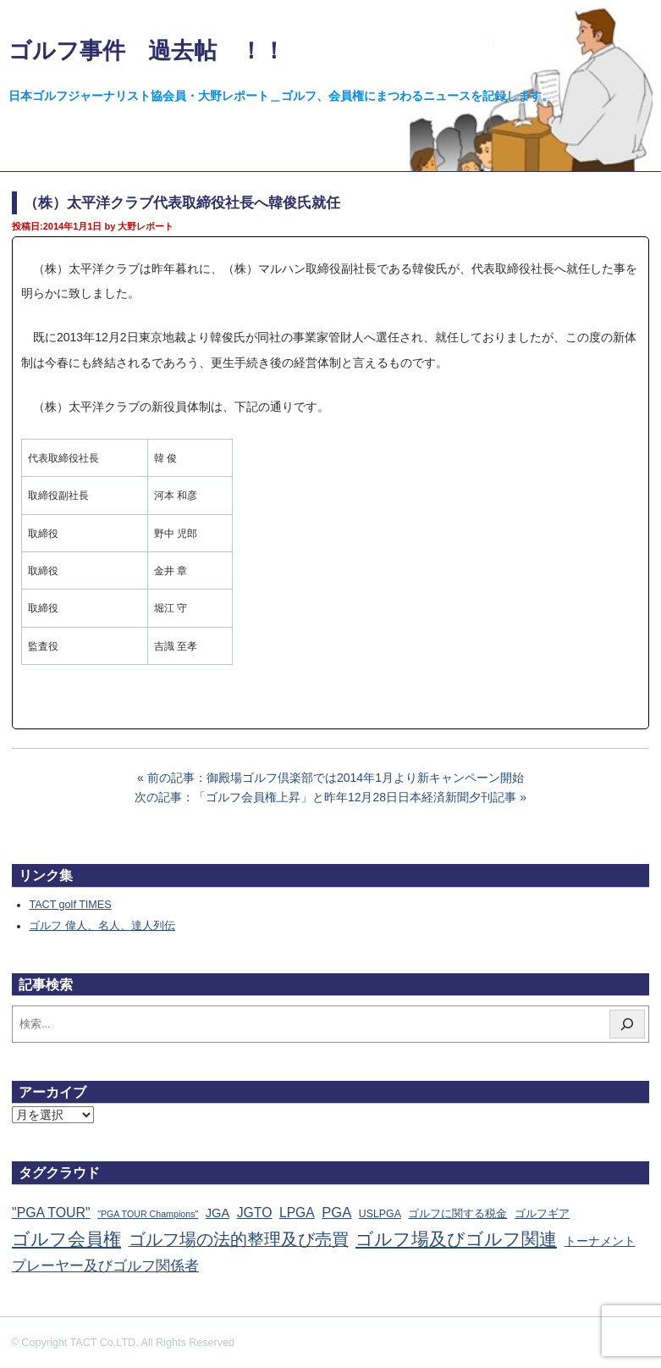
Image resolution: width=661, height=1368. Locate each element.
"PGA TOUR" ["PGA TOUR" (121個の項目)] (51, 1212)
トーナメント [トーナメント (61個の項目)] (600, 1241)
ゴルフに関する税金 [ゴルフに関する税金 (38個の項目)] (457, 1213)
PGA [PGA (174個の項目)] (336, 1213)
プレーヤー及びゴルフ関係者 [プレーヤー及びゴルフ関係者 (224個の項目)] (105, 1265)
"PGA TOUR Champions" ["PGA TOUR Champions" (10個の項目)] (147, 1214)
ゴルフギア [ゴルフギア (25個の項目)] (542, 1214)
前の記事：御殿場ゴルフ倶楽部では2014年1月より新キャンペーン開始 (335, 777)
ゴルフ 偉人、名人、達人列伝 (102, 926)
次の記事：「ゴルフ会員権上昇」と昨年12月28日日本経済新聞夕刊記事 (325, 797)
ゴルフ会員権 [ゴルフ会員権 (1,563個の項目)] (66, 1239)
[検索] (627, 1024)
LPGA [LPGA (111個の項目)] (297, 1212)
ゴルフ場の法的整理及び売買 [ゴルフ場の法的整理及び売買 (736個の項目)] (239, 1239)
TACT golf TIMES (70, 905)
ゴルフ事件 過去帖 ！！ (146, 50)
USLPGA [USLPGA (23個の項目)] (380, 1214)
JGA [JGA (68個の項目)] (217, 1213)
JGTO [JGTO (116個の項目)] (255, 1212)
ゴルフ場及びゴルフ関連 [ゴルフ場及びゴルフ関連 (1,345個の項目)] (456, 1239)
